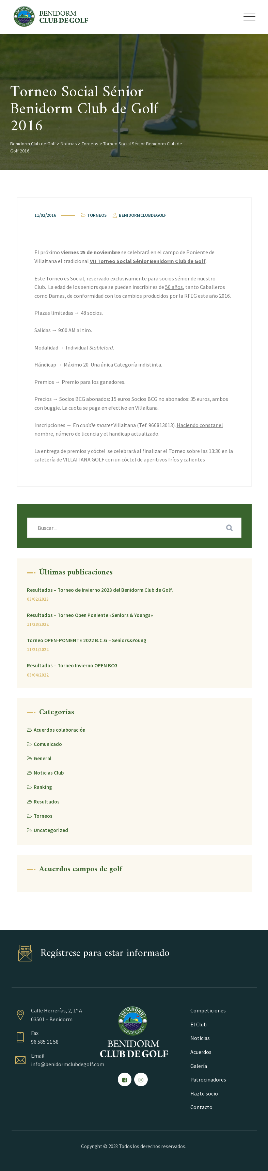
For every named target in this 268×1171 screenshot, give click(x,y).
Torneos (97, 215)
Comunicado (48, 744)
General (42, 758)
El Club (198, 1024)
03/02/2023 (38, 599)
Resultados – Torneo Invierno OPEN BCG (72, 665)
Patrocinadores (208, 1079)
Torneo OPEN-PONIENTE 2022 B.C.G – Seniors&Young (86, 640)
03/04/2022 (38, 675)
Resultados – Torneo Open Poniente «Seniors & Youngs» (90, 615)
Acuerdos (200, 1051)
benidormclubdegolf (139, 215)
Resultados (47, 801)
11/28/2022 (38, 624)
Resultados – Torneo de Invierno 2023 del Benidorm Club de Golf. (100, 590)
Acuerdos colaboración (59, 730)
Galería (198, 1065)
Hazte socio (204, 1093)
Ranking (43, 787)
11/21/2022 (38, 649)
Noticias (200, 1038)
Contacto (201, 1107)
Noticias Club (49, 772)
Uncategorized (51, 830)
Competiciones (208, 1010)
